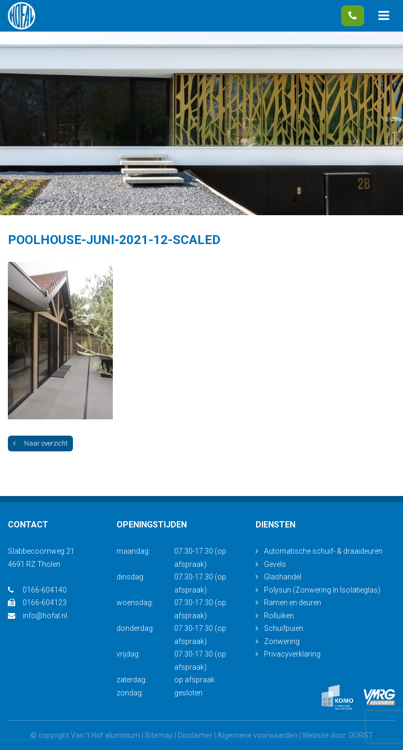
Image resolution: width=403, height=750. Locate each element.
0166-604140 (352, 15)
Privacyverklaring (292, 654)
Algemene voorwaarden (257, 735)
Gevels (275, 564)
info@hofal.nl (37, 615)
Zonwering (282, 641)
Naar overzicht (40, 443)
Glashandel (282, 577)
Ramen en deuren (292, 602)
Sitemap (159, 735)
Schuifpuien (283, 628)
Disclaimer (195, 735)
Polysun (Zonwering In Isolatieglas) (322, 590)
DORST (361, 735)
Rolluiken (279, 615)
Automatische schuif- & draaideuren (323, 551)
